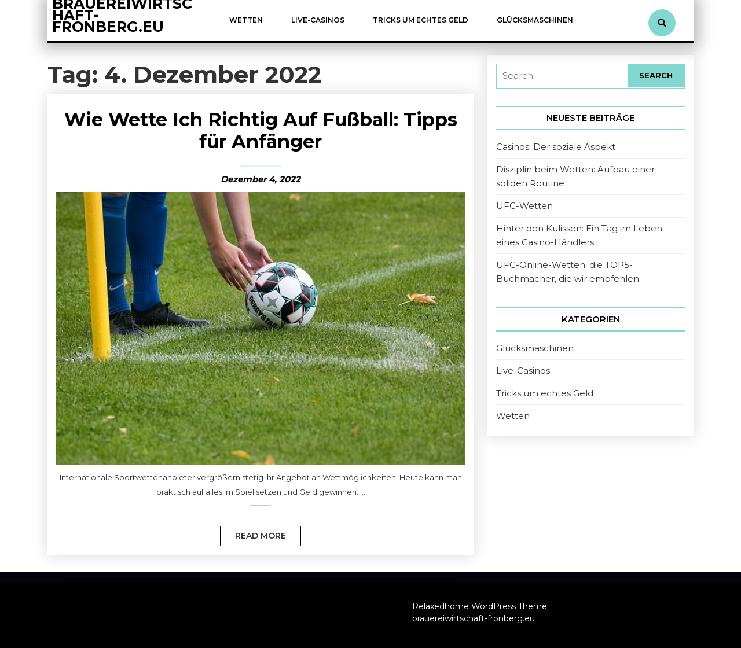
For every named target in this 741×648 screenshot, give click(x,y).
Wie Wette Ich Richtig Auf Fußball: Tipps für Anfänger (260, 130)
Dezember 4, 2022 (260, 179)
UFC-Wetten (524, 205)
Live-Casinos (317, 20)
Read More (253, 533)
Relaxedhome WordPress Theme (479, 606)
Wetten (246, 20)
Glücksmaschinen (535, 20)
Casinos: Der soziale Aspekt (555, 146)
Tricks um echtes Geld (420, 20)
